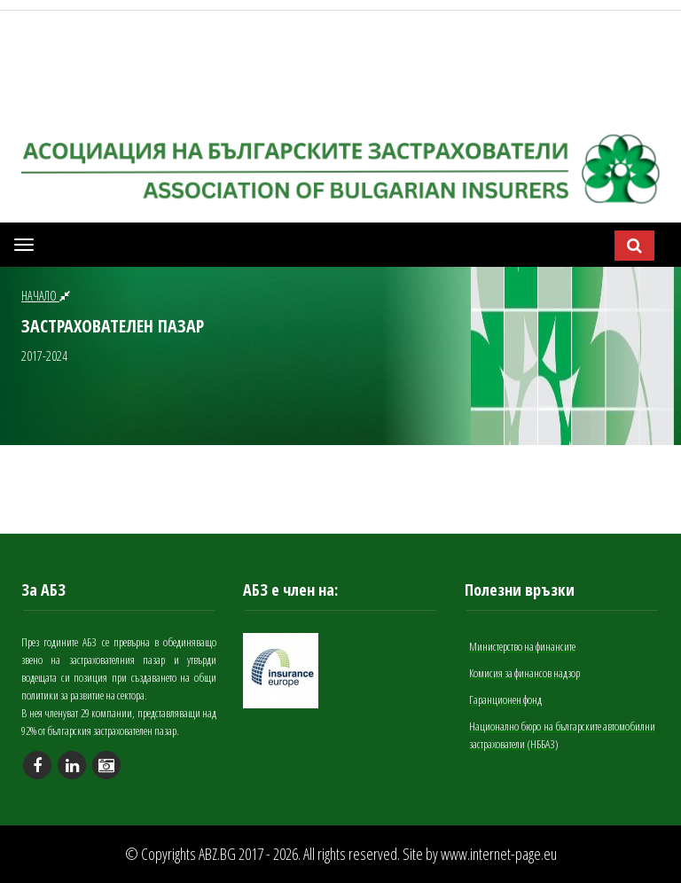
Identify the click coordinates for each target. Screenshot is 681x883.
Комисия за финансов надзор (524, 673)
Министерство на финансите (522, 646)
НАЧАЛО (45, 295)
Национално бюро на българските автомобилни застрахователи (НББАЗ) (562, 735)
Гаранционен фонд (505, 699)
